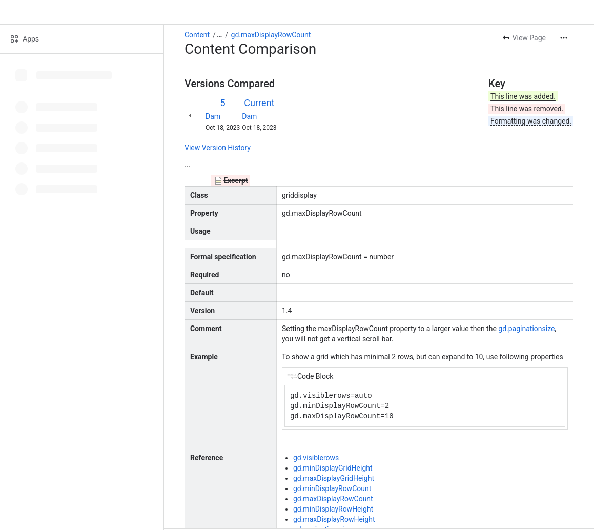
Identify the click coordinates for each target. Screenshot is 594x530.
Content (197, 35)
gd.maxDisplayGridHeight (333, 478)
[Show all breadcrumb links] (219, 35)
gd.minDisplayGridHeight (333, 468)
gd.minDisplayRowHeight (333, 509)
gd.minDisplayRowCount (332, 488)
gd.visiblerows (316, 458)
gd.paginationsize (526, 328)
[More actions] (563, 38)
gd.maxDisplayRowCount (271, 35)
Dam (213, 116)
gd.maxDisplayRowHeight (334, 519)
